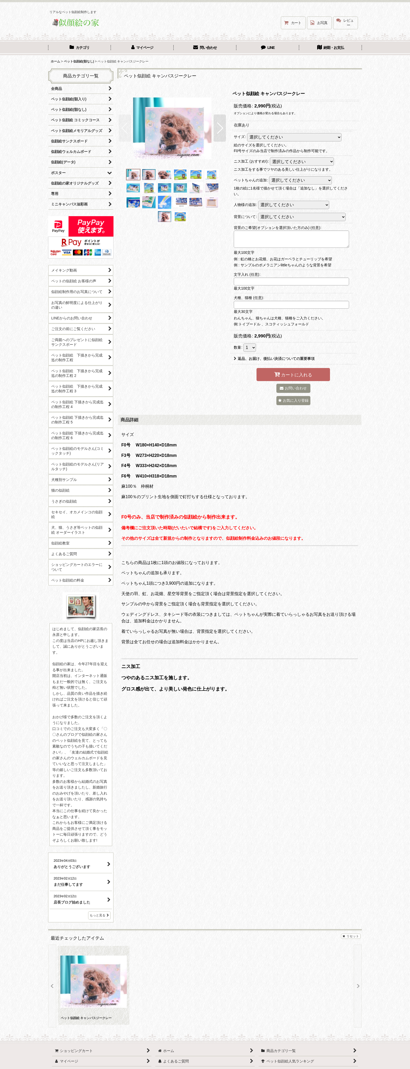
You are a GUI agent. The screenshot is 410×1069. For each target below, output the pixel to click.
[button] (125, 128)
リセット (351, 936)
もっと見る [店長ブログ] (99, 915)
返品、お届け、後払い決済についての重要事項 (274, 359)
